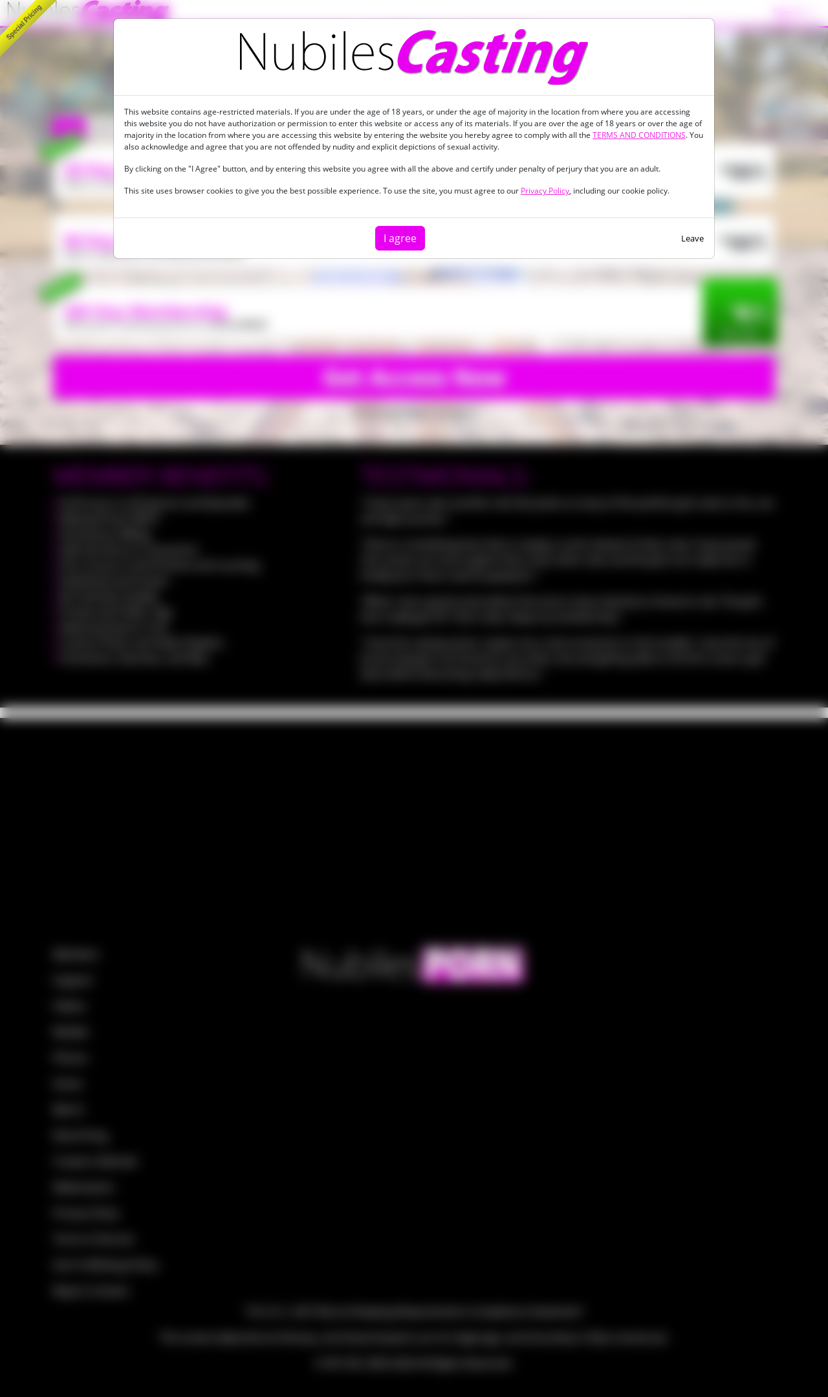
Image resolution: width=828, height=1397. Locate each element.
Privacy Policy (545, 190)
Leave (692, 238)
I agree (400, 238)
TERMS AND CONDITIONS (639, 134)
